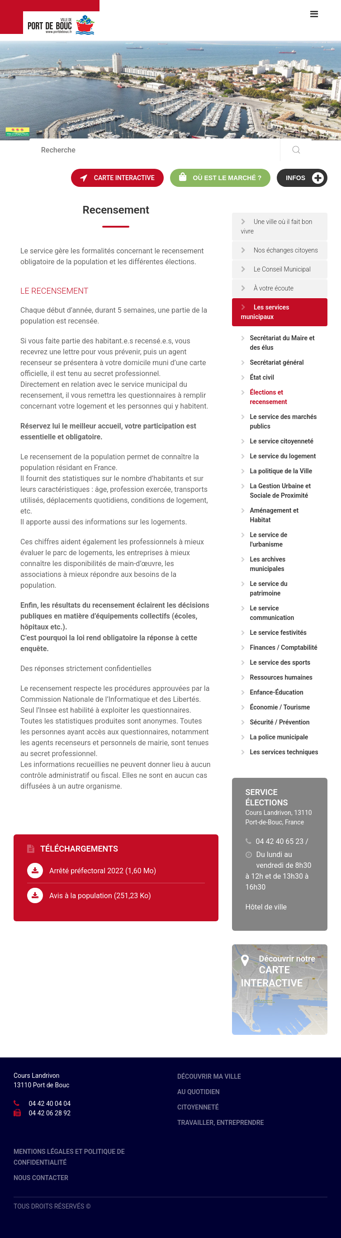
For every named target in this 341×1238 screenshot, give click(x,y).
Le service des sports (276, 662)
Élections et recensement (264, 397)
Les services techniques (279, 752)
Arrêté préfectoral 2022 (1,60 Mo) (91, 870)
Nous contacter (41, 1177)
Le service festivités (274, 632)
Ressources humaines (277, 677)
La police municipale (274, 737)
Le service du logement (278, 456)
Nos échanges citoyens (279, 250)
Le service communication (267, 613)
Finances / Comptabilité (279, 647)
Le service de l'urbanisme (264, 539)
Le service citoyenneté (277, 441)
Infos (305, 178)
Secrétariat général (272, 362)
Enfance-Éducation (272, 692)
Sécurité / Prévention (275, 722)
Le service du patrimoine (264, 588)
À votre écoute (267, 288)
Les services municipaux (265, 312)
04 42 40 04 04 (49, 1103)
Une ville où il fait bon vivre (277, 226)
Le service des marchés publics (279, 421)
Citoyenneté (198, 1107)
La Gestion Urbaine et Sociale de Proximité (276, 490)
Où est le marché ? (220, 176)
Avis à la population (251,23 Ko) (89, 895)
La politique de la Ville (277, 471)
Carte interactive (117, 178)
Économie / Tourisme (275, 707)
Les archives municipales (263, 564)
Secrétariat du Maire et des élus (278, 342)
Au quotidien (198, 1091)
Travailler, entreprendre (220, 1122)
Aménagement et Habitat (270, 515)
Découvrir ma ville (209, 1076)
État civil (258, 377)
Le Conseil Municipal (276, 269)
